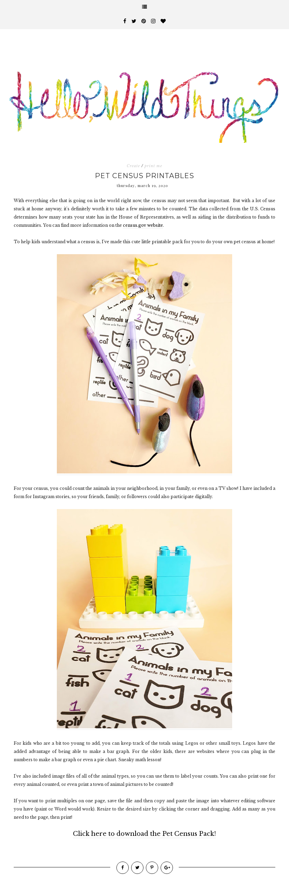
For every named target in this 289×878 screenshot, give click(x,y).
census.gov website (143, 225)
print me (153, 165)
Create (133, 165)
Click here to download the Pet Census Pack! (144, 834)
